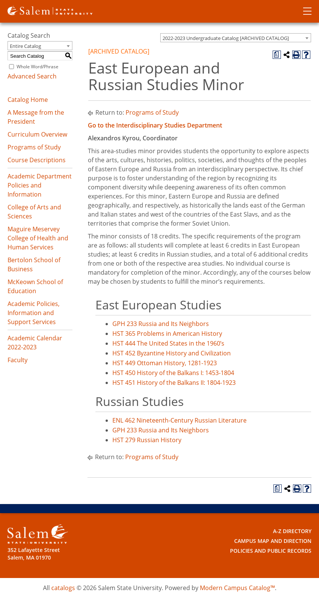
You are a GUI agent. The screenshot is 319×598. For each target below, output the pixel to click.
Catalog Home (28, 99)
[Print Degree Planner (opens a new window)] (277, 55)
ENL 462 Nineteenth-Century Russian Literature (179, 420)
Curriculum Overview (37, 134)
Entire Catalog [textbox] (25, 46)
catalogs (63, 588)
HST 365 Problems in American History (167, 333)
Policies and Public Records (270, 550)
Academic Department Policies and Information (40, 185)
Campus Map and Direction (272, 540)
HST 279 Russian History (146, 440)
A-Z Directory (292, 531)
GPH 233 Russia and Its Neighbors (160, 324)
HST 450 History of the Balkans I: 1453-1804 (173, 373)
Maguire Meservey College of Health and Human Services (38, 238)
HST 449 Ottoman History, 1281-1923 (164, 363)
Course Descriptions (37, 160)
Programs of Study (34, 147)
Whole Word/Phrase (37, 66)
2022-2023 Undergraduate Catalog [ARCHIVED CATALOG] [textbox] (226, 38)
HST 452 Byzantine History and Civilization (171, 353)
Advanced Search (32, 76)
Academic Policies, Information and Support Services (34, 313)
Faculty (18, 360)
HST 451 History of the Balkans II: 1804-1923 (174, 382)
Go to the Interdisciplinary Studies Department (155, 125)
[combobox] (235, 37)
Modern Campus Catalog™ (237, 588)
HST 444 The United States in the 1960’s (168, 343)
